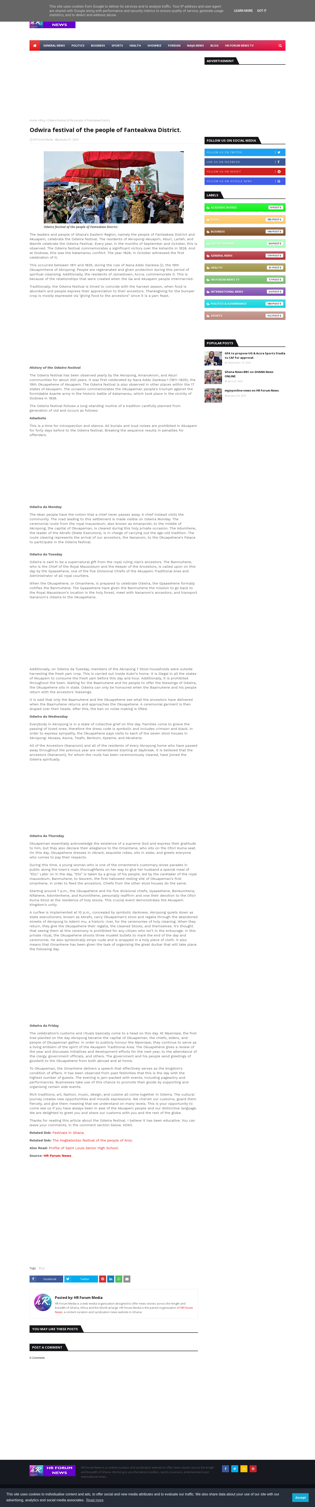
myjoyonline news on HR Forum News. (252, 390)
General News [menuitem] (54, 45)
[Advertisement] (205, 24)
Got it (261, 10)
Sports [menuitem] (117, 45)
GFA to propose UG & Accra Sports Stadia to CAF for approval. (255, 355)
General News (247, 256)
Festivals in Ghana (68, 1133)
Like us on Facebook (246, 162)
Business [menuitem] (98, 45)
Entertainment (247, 243)
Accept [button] (300, 1497)
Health (247, 268)
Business (247, 231)
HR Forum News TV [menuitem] (239, 45)
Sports (247, 316)
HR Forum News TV (247, 280)
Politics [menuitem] (78, 45)
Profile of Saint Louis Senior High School (83, 1148)
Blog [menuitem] (214, 45)
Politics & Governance (247, 304)
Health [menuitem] (135, 45)
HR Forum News (57, 1156)
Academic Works (247, 207)
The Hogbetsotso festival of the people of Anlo (92, 1140)
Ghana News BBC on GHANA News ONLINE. (249, 374)
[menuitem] (35, 45)
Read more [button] (94, 1500)
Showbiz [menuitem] (154, 45)
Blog (42, 120)
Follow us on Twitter (246, 152)
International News (247, 292)
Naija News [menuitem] (195, 45)
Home (33, 120)
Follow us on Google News (246, 181)
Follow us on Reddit (246, 171)
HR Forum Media (43, 139)
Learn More (243, 10)
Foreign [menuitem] (174, 45)
